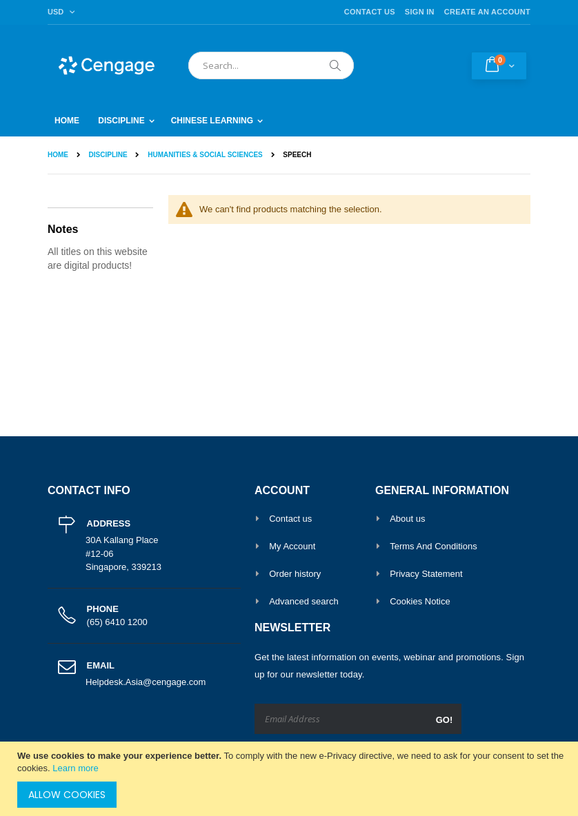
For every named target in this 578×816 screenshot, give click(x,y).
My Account (292, 546)
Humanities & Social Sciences (205, 155)
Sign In (420, 12)
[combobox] (271, 65)
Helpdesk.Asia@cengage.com (146, 682)
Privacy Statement (426, 574)
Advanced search (303, 601)
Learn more (75, 768)
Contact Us (369, 12)
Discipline (108, 155)
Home (58, 155)
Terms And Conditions (433, 546)
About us (407, 518)
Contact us (290, 518)
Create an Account (487, 12)
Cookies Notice (420, 601)
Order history (295, 574)
